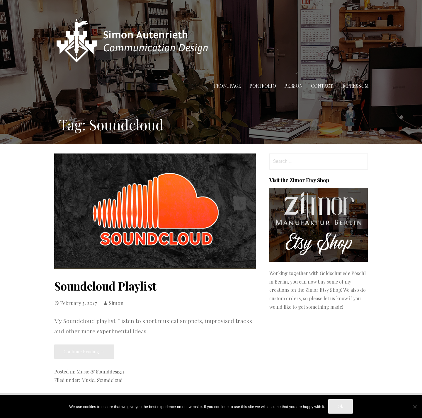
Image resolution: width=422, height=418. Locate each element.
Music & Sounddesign (100, 371)
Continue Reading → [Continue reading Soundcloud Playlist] (84, 351)
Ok (340, 406)
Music (87, 380)
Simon (116, 302)
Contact (322, 86)
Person (293, 86)
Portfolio (262, 86)
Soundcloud (110, 380)
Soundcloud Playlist (105, 286)
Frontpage (227, 86)
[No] (415, 407)
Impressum (355, 86)
